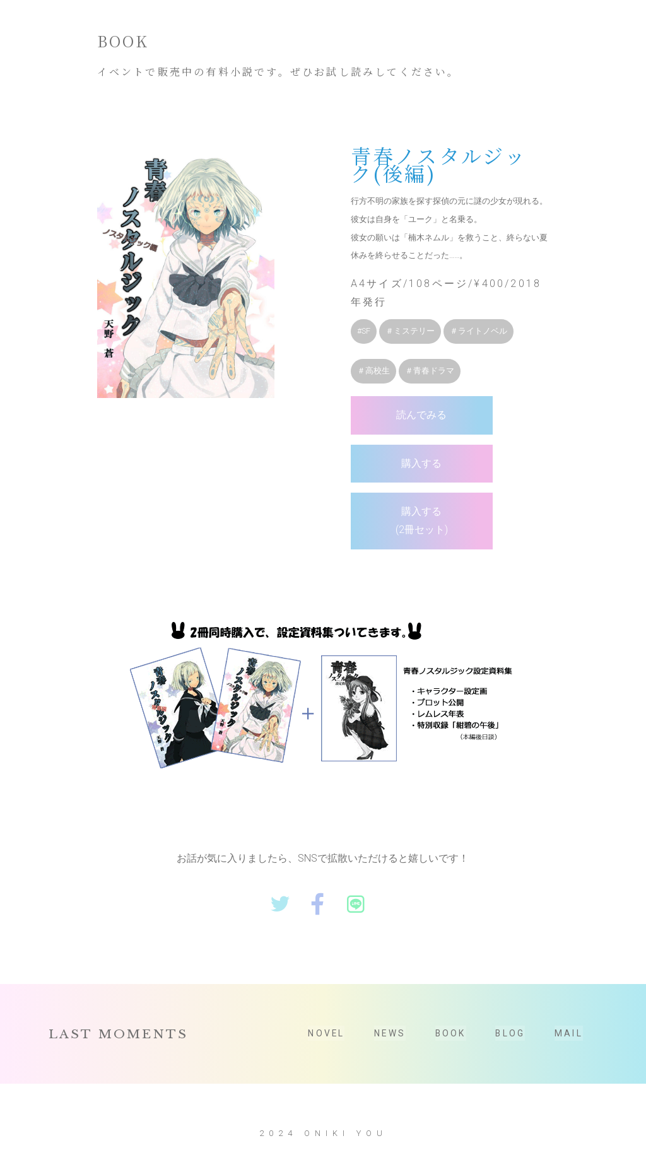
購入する (395, 478)
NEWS (389, 1043)
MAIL (568, 1043)
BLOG (509, 1043)
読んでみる (395, 429)
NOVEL (326, 1043)
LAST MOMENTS (118, 1043)
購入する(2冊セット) (394, 535)
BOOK (450, 1043)
